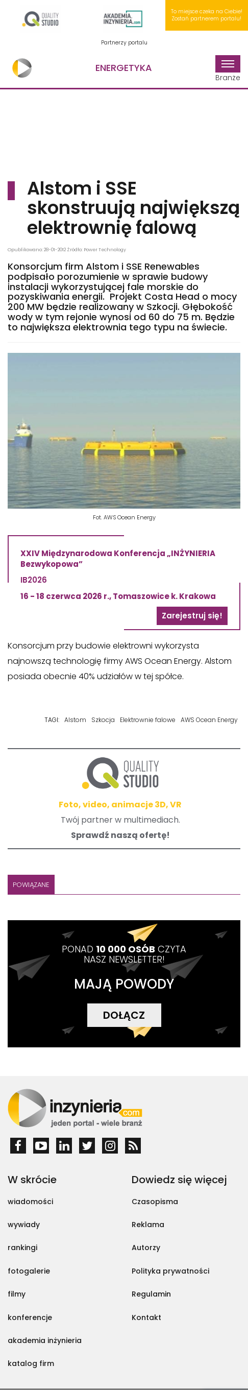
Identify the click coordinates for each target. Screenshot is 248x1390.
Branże (227, 69)
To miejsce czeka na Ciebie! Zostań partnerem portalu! (206, 15)
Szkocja (103, 719)
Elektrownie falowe (148, 719)
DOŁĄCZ (124, 1015)
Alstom (75, 719)
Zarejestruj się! (192, 615)
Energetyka (123, 67)
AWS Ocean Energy (209, 719)
